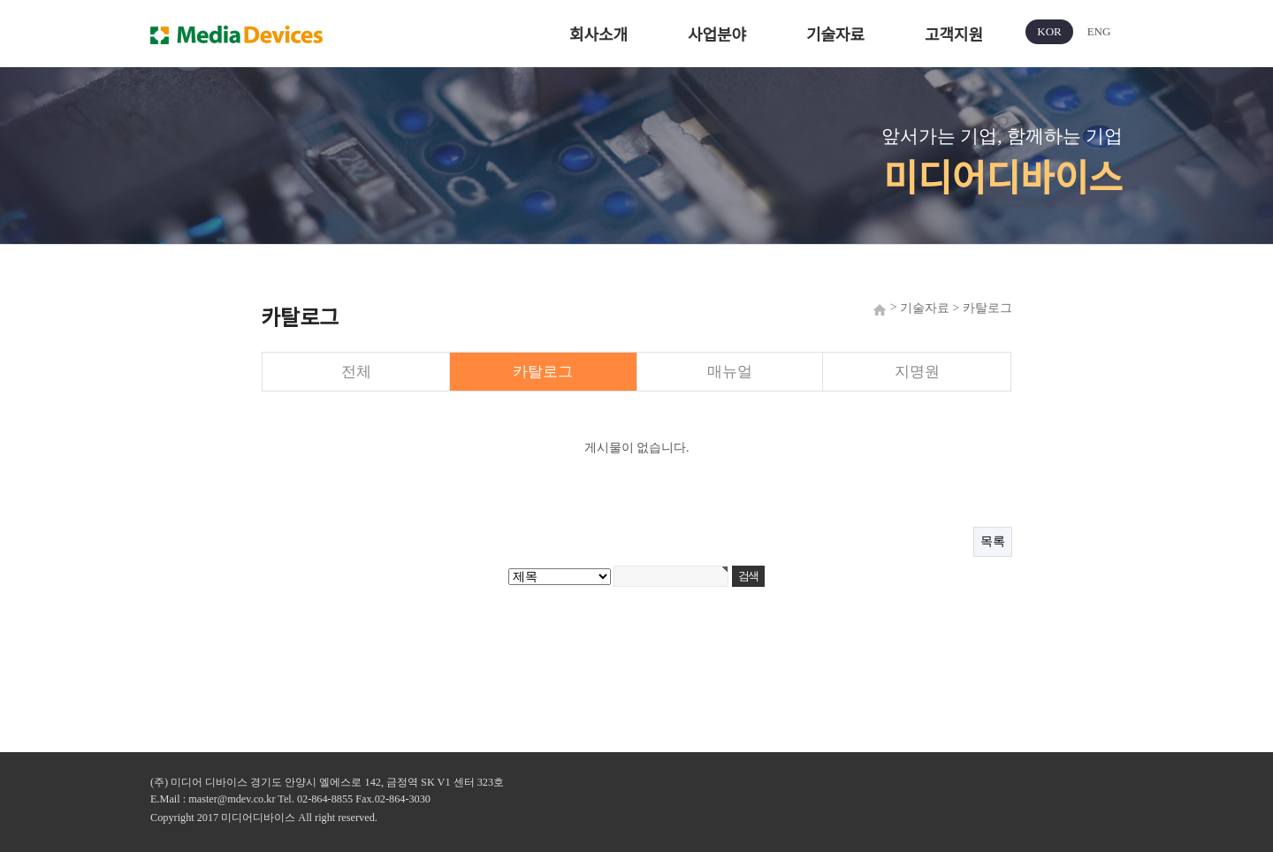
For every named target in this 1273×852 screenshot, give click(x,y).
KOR (1049, 31)
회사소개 (598, 35)
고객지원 (954, 35)
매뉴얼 (729, 371)
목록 (992, 541)
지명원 (917, 371)
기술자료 (835, 35)
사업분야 (717, 35)
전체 (356, 371)
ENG (1099, 31)
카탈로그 (543, 371)
